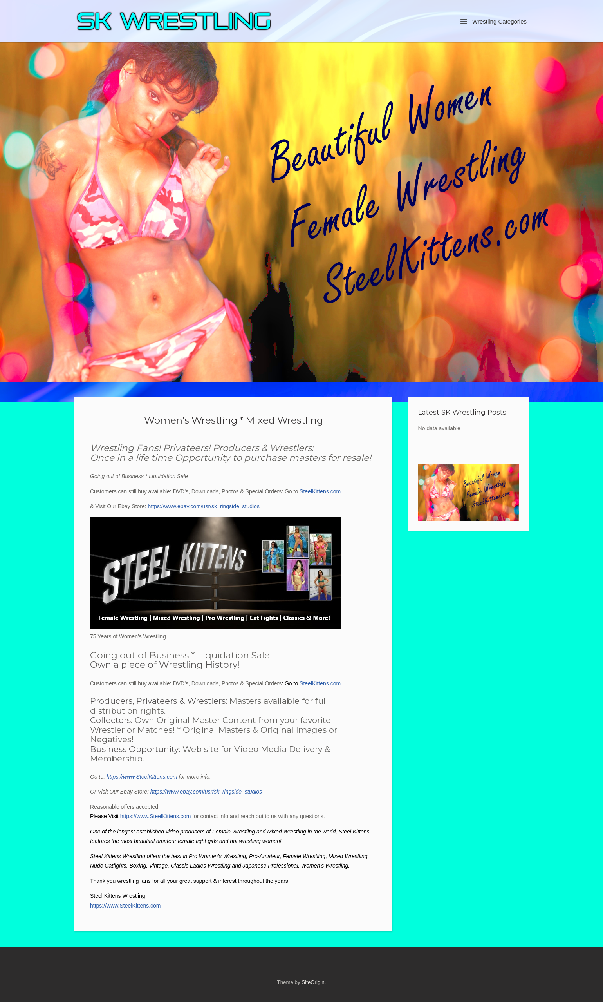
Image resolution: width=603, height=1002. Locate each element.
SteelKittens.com (320, 491)
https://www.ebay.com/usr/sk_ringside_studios (204, 506)
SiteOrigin (313, 982)
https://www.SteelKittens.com (143, 777)
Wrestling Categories (493, 21)
